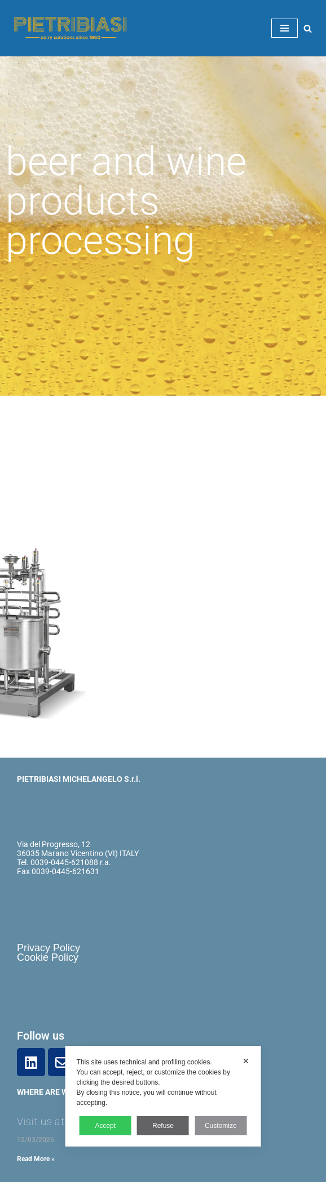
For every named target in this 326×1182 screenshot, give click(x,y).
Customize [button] (221, 1126)
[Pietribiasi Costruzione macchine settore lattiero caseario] (67, 28)
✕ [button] (246, 1060)
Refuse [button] (163, 1126)
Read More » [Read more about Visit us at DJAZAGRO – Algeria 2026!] (36, 1159)
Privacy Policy (48, 947)
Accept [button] (105, 1126)
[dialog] (163, 1096)
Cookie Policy (47, 957)
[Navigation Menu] (284, 28)
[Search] (307, 28)
